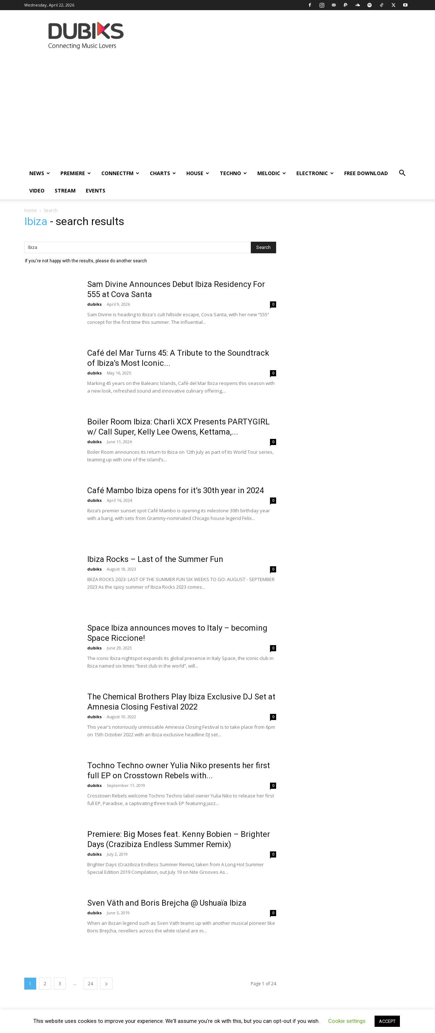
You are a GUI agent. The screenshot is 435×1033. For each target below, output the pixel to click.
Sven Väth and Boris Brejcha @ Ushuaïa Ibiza (166, 902)
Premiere (75, 173)
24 (90, 984)
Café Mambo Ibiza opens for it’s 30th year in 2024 (175, 490)
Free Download (366, 173)
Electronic (315, 173)
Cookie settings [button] (347, 1021)
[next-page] (106, 984)
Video (37, 190)
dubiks (94, 304)
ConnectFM (120, 173)
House (197, 173)
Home (30, 210)
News (39, 173)
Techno (233, 173)
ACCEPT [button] (387, 1021)
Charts (163, 173)
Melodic (271, 173)
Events (95, 190)
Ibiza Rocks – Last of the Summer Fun (155, 559)
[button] (402, 173)
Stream (65, 190)
